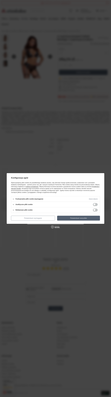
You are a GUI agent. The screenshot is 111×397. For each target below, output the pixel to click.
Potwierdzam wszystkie (78, 218)
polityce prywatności (32, 186)
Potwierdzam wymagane (33, 218)
